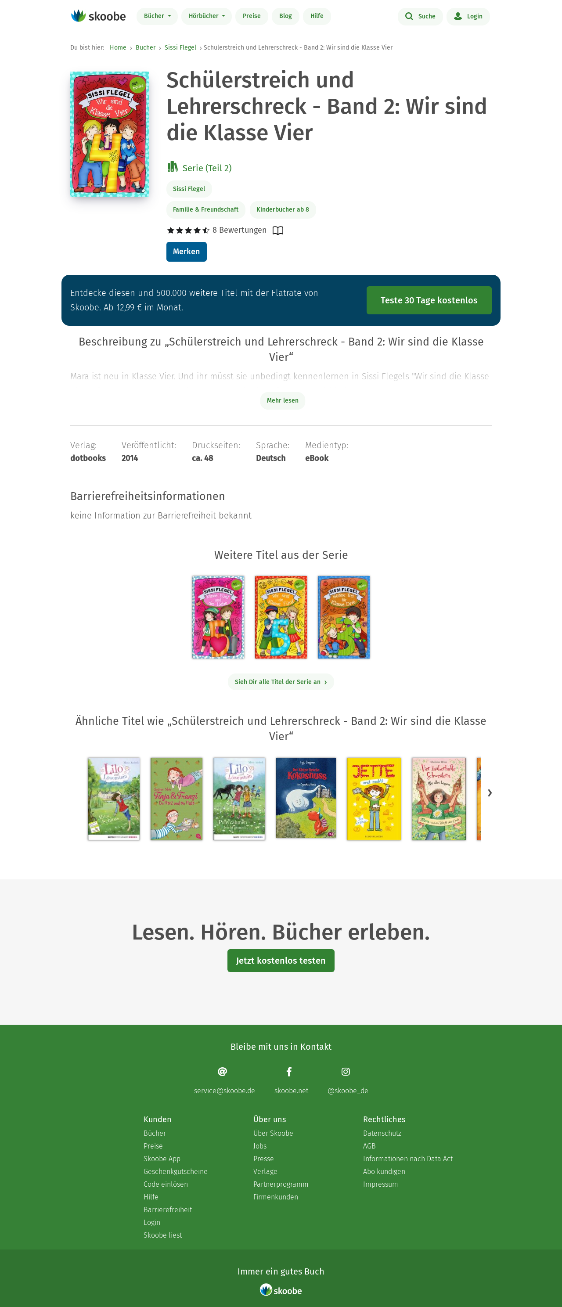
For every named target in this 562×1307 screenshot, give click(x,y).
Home (118, 47)
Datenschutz (382, 1133)
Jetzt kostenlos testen (281, 960)
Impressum (380, 1184)
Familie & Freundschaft (205, 209)
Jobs (260, 1146)
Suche (420, 15)
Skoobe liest (163, 1235)
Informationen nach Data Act (408, 1159)
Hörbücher (204, 16)
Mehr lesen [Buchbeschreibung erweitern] (283, 400)
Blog (285, 16)
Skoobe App (162, 1159)
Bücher (155, 16)
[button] (490, 792)
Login (468, 15)
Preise (252, 16)
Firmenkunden (275, 1197)
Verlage (265, 1171)
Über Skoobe (273, 1133)
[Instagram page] (348, 1080)
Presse (263, 1159)
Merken (186, 251)
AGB (369, 1146)
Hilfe (317, 16)
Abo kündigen (384, 1171)
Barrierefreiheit (168, 1210)
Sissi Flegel (180, 47)
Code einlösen (166, 1184)
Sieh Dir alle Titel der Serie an (281, 682)
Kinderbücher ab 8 (282, 209)
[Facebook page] (291, 1080)
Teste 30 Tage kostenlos (429, 300)
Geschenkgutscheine (176, 1171)
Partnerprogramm (281, 1184)
